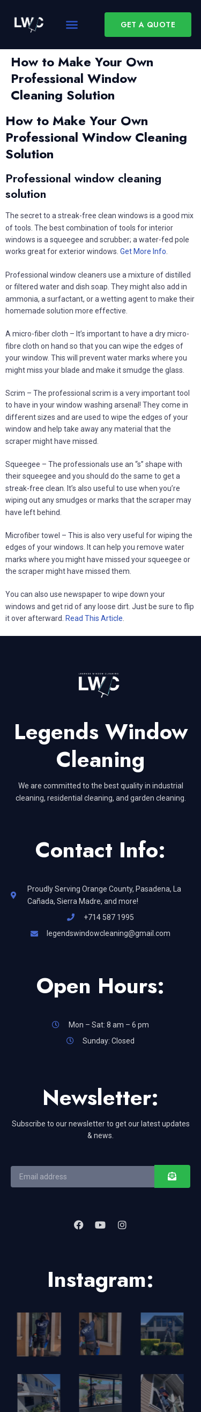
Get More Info (143, 251)
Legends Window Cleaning (101, 745)
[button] (71, 24)
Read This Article (94, 618)
